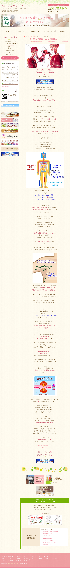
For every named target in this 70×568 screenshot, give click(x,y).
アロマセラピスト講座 (8, 72)
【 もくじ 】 (45, 447)
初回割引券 (62, 31)
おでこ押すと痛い (47, 538)
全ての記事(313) (6, 86)
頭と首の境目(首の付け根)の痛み (51, 531)
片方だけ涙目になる (48, 540)
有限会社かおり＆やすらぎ (13, 563)
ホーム (7, 31)
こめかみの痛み (47, 536)
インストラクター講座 (8, 69)
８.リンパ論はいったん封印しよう (45, 39)
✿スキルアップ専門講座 (8, 80)
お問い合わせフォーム (9, 105)
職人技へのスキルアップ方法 (30, 36)
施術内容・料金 (35, 31)
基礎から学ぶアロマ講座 (8, 67)
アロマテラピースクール (48, 31)
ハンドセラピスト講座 (8, 77)
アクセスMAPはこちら (9, 58)
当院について (21, 31)
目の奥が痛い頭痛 (47, 533)
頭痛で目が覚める (47, 544)
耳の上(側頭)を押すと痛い (49, 542)
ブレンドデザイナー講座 (8, 75)
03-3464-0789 (11, 45)
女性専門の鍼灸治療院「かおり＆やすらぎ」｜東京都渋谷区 (35, 5)
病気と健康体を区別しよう (45, 445)
